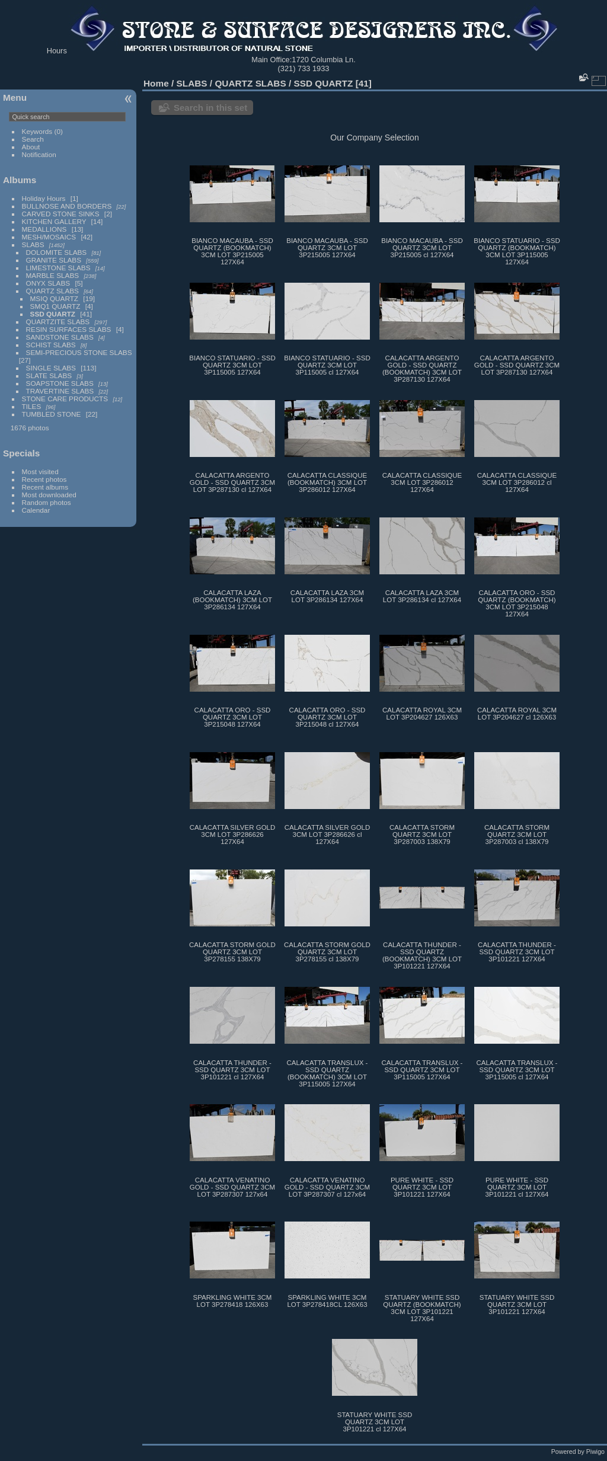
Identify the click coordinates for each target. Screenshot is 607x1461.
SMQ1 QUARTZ (55, 306)
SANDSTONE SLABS (60, 337)
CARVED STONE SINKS (61, 214)
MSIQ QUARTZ (54, 298)
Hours (57, 50)
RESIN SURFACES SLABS (68, 329)
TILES (31, 406)
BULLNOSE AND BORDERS (67, 206)
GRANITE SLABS (54, 260)
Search (33, 139)
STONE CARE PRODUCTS (65, 398)
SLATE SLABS (49, 375)
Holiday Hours (44, 198)
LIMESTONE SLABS (58, 267)
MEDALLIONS (44, 229)
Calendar (36, 510)
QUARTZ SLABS (52, 291)
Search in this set (210, 108)
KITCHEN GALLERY (54, 221)
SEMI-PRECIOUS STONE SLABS (79, 352)
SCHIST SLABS (51, 345)
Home (156, 83)
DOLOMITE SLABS (56, 252)
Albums (19, 180)
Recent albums (45, 487)
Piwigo (595, 1451)
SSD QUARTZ (52, 314)
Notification (39, 154)
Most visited (40, 471)
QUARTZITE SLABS (58, 321)
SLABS (33, 244)
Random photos (46, 502)
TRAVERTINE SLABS (60, 391)
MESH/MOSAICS (49, 237)
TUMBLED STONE (51, 414)
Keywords (37, 131)
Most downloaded (49, 494)
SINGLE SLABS (51, 368)
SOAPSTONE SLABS (60, 383)
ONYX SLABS (48, 283)
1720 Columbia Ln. (323, 59)
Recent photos (44, 479)
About (31, 147)
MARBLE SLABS (52, 275)
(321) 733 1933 (304, 68)
